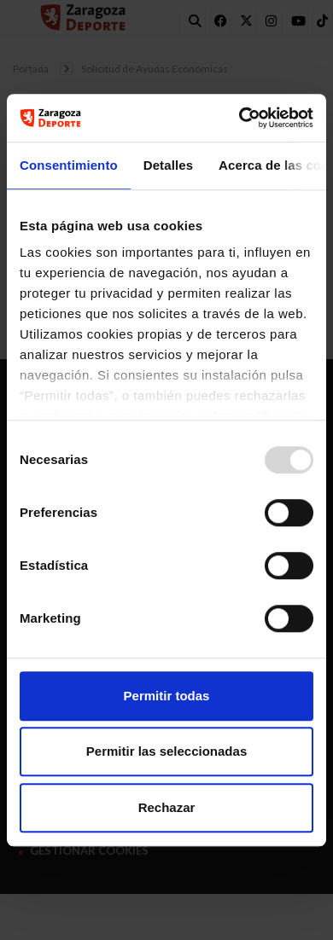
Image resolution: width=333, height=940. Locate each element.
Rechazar (167, 807)
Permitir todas (167, 695)
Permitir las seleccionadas (166, 751)
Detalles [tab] (168, 165)
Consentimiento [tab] (69, 165)
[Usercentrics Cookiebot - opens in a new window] (239, 118)
